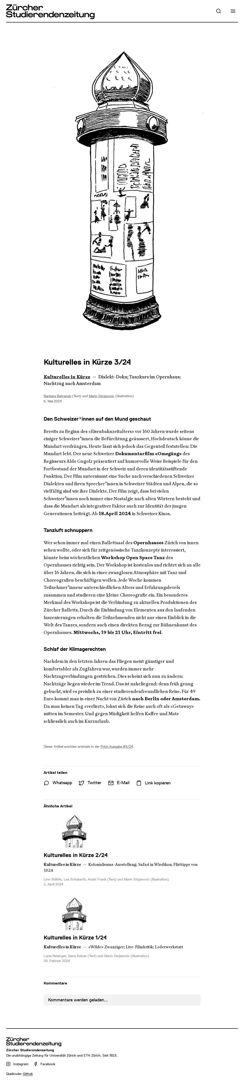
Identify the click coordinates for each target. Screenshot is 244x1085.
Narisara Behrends (57, 396)
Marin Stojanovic (101, 396)
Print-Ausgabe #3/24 (117, 746)
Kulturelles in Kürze (67, 377)
